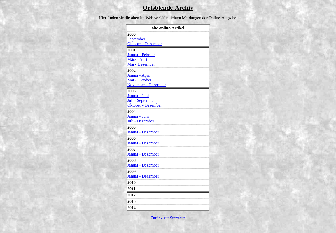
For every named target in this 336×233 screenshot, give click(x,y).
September (136, 39)
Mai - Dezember (141, 64)
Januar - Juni (138, 96)
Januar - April (138, 75)
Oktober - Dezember (144, 44)
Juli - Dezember (140, 121)
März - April (137, 59)
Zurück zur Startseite (168, 218)
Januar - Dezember (143, 132)
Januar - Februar (141, 55)
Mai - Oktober (139, 80)
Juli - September (141, 100)
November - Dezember (146, 84)
